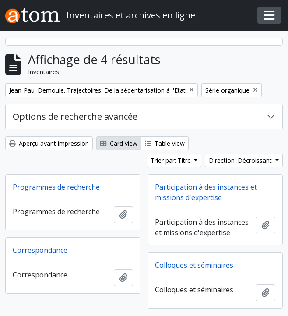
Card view (118, 143)
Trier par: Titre (172, 160)
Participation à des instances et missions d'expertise (206, 192)
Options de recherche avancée (75, 116)
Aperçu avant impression (49, 143)
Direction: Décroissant (241, 160)
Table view (165, 143)
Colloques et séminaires (194, 265)
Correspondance (40, 250)
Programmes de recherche (56, 187)
